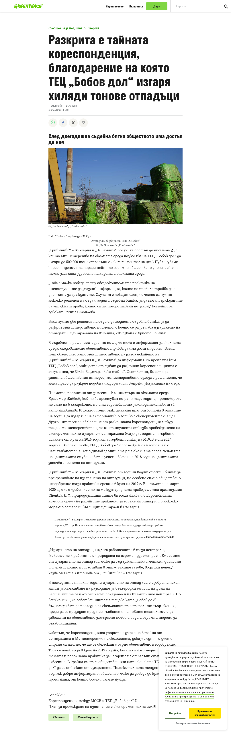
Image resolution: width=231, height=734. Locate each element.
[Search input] (193, 6)
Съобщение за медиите (65, 28)
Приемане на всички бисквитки (205, 713)
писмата (162, 250)
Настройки (175, 713)
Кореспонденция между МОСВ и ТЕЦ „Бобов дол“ (91, 700)
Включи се (136, 6)
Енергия (93, 28)
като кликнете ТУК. (159, 537)
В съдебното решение (68, 342)
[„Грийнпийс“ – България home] (27, 6)
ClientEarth (57, 495)
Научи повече (115, 6)
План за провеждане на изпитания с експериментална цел (100, 706)
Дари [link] (156, 6)
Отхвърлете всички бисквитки (193, 723)
